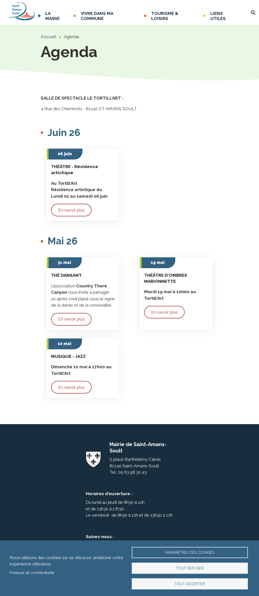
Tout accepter (190, 583)
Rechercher (253, 13)
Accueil (48, 36)
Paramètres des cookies (189, 550)
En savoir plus (71, 210)
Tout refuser (190, 566)
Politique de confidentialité (32, 571)
